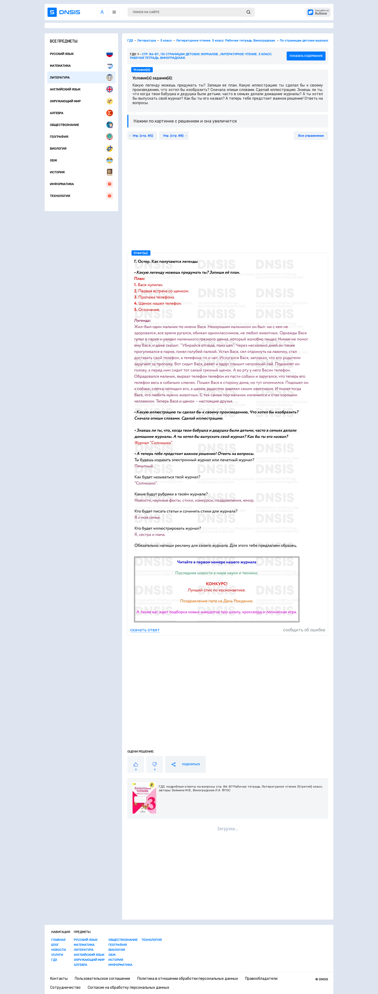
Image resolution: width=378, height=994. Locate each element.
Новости (58, 950)
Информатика (81, 184)
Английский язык (81, 89)
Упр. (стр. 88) (173, 136)
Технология (81, 195)
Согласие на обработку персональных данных (128, 987)
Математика (81, 65)
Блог (55, 945)
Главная (58, 940)
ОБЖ (81, 160)
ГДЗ (54, 960)
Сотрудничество (65, 987)
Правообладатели (261, 978)
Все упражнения (311, 136)
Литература (81, 77)
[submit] (248, 12)
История (81, 172)
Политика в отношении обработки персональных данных (187, 978)
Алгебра (81, 113)
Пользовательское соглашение (102, 978)
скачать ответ (145, 629)
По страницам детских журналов (189, 54)
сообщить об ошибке (304, 629)
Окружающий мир (81, 101)
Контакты (59, 978)
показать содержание (306, 56)
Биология (81, 148)
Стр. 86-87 (150, 54)
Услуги (57, 955)
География (81, 136)
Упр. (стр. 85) (143, 136)
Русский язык (81, 53)
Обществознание (81, 124)
